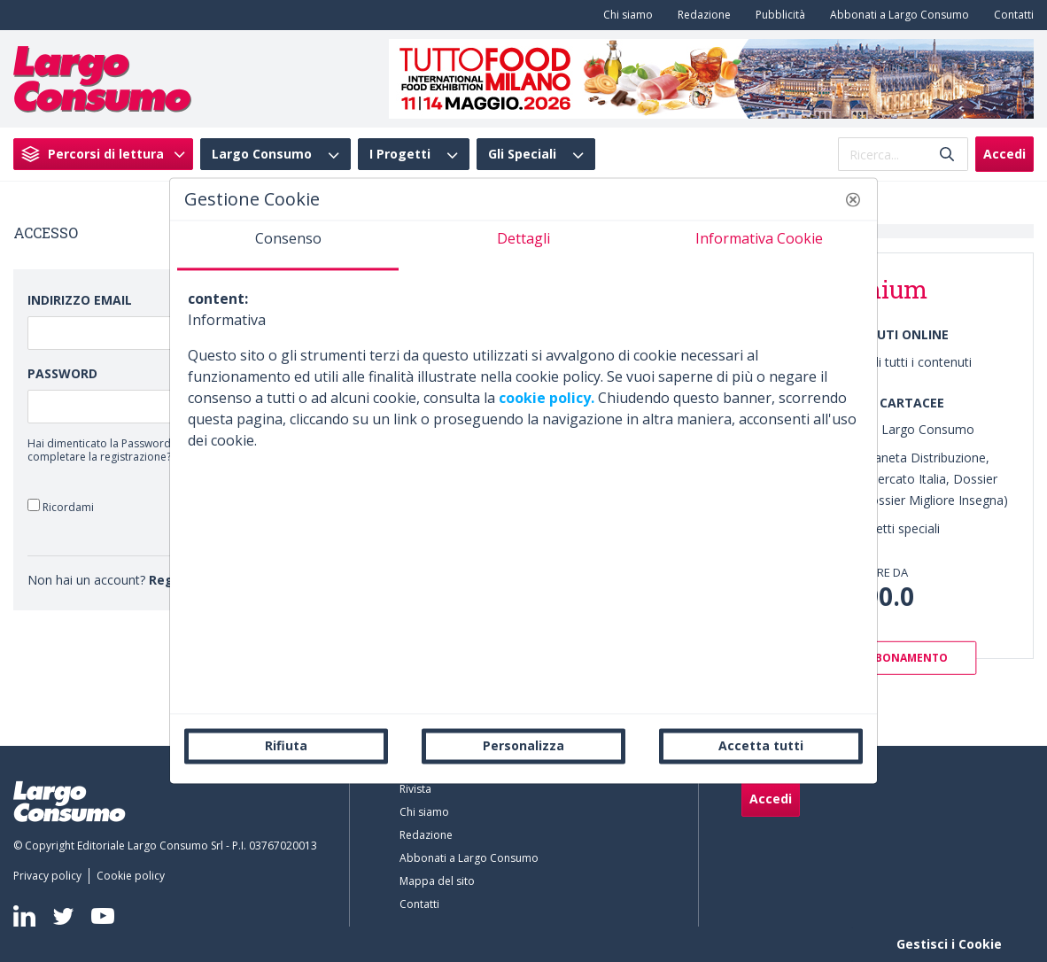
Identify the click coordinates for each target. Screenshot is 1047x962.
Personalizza (523, 745)
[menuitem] (624, 15)
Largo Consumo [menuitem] (262, 154)
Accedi (1004, 153)
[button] (853, 199)
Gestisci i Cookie (949, 943)
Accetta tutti (760, 745)
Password (62, 373)
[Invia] (947, 155)
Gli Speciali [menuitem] (522, 154)
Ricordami (60, 506)
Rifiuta (286, 745)
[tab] (288, 245)
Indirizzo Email (79, 299)
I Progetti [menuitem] (399, 154)
